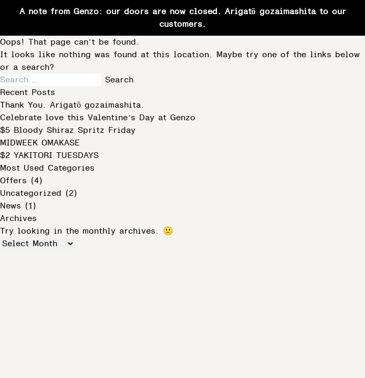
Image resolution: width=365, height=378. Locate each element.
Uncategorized (30, 193)
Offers (13, 180)
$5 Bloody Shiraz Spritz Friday (67, 130)
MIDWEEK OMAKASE (42, 143)
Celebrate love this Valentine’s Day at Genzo (99, 117)
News (10, 206)
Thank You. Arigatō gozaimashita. (72, 105)
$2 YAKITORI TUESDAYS (51, 155)
